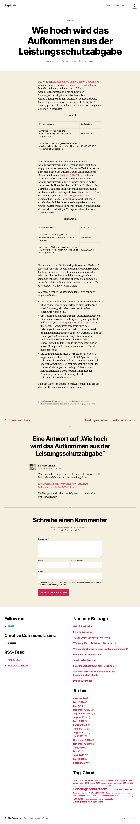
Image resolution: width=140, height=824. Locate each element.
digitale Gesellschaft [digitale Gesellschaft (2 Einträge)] (106, 783)
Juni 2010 (78, 747)
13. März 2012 (70, 61)
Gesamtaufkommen (60, 401)
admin (55, 61)
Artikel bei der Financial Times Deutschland (76, 81)
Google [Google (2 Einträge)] (89, 785)
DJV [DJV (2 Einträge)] (115, 783)
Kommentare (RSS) (18, 665)
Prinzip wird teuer (83, 680)
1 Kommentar (87, 61)
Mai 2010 (78, 751)
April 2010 (79, 755)
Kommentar (43, 539)
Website (41, 571)
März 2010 (79, 758)
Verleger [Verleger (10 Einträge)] (79, 798)
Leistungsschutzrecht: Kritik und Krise (94, 665)
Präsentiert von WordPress (36, 818)
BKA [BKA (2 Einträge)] (130, 780)
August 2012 (80, 717)
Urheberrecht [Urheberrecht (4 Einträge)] (108, 795)
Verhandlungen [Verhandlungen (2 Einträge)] (123, 795)
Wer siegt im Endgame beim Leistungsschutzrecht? (101, 648)
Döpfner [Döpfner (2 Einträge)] (119, 783)
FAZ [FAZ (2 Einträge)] (128, 783)
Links (109, 5)
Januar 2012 (80, 728)
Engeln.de (10, 5)
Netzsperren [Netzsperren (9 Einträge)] (96, 792)
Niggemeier (64, 404)
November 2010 (82, 743)
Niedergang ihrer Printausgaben (76, 322)
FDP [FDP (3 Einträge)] (131, 783)
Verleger (80, 404)
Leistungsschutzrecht (50, 404)
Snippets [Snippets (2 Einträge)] (128, 792)
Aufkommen (46, 401)
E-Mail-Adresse (77, 560)
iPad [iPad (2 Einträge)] (102, 785)
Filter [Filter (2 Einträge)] (74, 785)
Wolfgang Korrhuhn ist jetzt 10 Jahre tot (95, 643)
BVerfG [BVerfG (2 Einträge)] (81, 783)
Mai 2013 (78, 705)
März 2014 (79, 702)
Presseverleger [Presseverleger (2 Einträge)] (120, 792)
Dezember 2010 (82, 739)
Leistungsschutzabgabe (78, 401)
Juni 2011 (78, 736)
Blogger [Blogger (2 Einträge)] (75, 783)
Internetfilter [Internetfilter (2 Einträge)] (96, 785)
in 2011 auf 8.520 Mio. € (70, 175)
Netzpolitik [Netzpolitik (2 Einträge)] (84, 792)
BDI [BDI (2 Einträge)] (127, 780)
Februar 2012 (80, 724)
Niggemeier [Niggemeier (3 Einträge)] (110, 792)
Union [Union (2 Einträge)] (98, 795)
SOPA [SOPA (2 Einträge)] (75, 795)
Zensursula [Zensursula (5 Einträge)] (107, 798)
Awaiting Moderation (84, 660)
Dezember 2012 (82, 709)
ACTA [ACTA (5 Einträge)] (90, 780)
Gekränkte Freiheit (83, 626)
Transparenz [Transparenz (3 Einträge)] (91, 795)
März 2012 (79, 720)
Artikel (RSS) (14, 659)
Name (40, 560)
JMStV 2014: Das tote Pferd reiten (92, 637)
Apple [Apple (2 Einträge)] (96, 780)
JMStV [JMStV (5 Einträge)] (107, 785)
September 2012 (82, 713)
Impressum (119, 5)
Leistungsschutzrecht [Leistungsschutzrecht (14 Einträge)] (90, 789)
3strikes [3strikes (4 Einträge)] (83, 780)
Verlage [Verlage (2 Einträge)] (131, 795)
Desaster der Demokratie (87, 654)
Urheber (73, 404)
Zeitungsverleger (92, 404)
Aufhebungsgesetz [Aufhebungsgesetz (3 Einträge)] (106, 780)
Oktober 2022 (80, 698)
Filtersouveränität (83, 631)
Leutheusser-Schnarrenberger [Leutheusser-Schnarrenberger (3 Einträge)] (120, 789)
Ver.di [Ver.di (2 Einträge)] (116, 795)
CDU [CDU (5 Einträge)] (86, 782)
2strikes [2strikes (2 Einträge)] (75, 780)
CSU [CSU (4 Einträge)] (98, 783)
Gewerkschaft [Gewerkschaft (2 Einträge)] (81, 785)
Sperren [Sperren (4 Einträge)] (81, 795)
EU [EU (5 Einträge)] (124, 782)
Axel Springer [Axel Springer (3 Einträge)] (120, 780)
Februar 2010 (80, 762)
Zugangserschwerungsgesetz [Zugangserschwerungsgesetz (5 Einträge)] (88, 801)
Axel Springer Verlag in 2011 (77, 195)
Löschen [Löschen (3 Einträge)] (76, 792)
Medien (70, 21)
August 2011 (80, 732)
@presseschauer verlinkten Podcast (79, 85)
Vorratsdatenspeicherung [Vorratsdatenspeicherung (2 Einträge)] (93, 799)
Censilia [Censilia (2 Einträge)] (92, 783)
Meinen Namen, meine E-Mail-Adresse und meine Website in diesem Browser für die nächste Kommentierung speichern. (71, 583)
